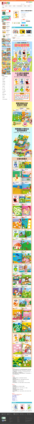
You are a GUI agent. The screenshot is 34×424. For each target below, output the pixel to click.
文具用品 (6, 97)
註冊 (31, 0)
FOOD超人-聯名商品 (6, 99)
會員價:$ (7, 14)
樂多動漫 (6, 92)
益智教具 (6, 79)
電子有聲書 (6, 78)
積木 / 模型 (6, 89)
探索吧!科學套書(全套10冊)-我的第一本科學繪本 (8, 13)
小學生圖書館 (6, 91)
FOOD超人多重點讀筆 (6, 76)
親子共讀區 (6, 84)
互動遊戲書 (6, 81)
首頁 (2, 9)
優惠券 (3, 7)
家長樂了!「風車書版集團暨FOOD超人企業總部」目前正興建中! (9, 0)
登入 (29, 0)
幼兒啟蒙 (6, 86)
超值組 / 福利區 (6, 94)
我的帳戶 (27, 0)
